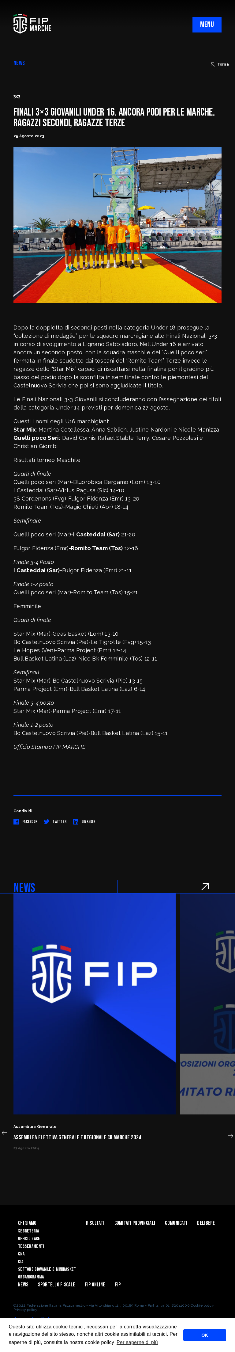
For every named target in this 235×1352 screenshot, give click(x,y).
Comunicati (176, 1223)
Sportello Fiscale (56, 1285)
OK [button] (204, 1335)
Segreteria (28, 1231)
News (23, 1285)
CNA (21, 1254)
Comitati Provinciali (134, 1223)
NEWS (19, 63)
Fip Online (95, 1285)
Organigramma (31, 1277)
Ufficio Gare (29, 1239)
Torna (220, 64)
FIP (118, 1285)
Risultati (95, 1223)
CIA (20, 1262)
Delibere (206, 1223)
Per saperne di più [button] (137, 1342)
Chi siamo (27, 1223)
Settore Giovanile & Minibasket (47, 1269)
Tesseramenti (31, 1246)
